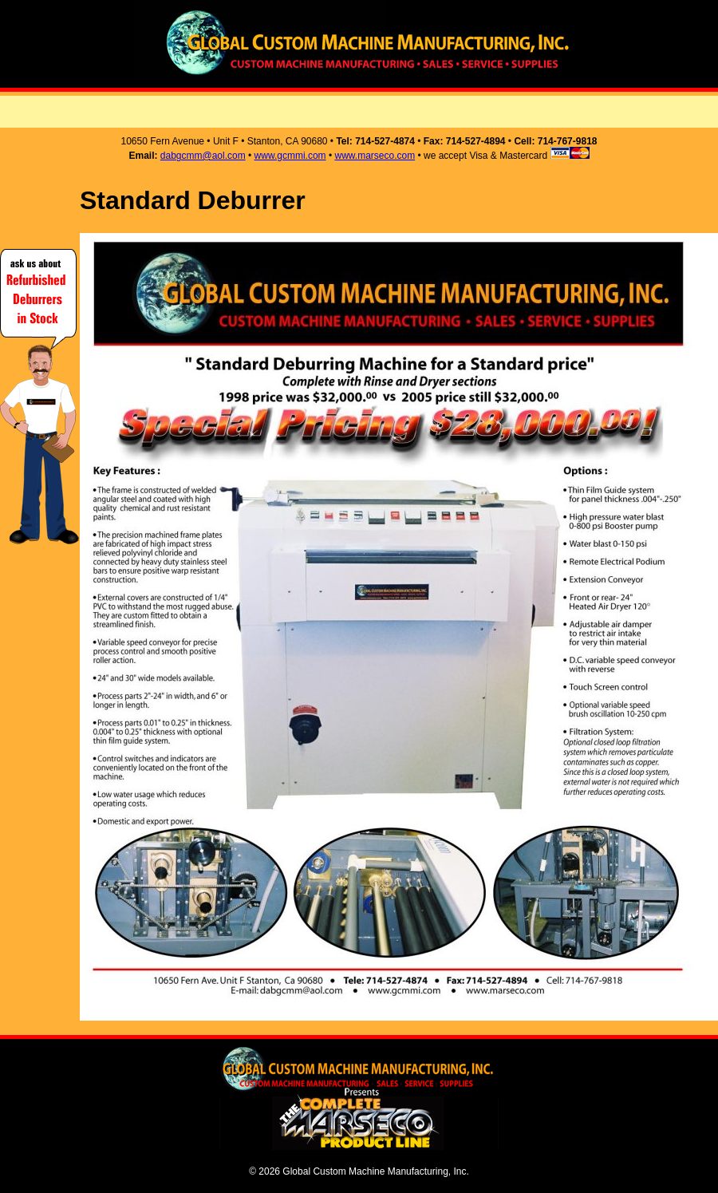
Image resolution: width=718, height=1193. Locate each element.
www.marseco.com (374, 155)
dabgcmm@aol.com (203, 155)
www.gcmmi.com (290, 155)
